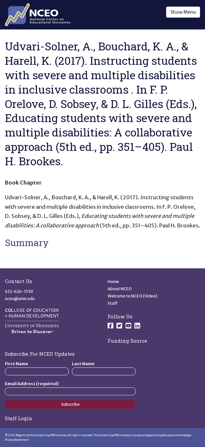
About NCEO (120, 288)
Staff (113, 303)
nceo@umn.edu (20, 298)
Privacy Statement (17, 439)
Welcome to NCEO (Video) (132, 296)
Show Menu (183, 12)
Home (113, 281)
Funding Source (127, 340)
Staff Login (18, 418)
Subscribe (70, 404)
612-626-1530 (19, 291)
